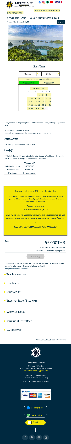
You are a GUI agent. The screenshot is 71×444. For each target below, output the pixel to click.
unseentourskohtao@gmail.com (36, 371)
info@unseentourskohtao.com (16, 269)
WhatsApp (37, 415)
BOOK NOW (40, 10)
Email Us (37, 422)
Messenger (37, 407)
